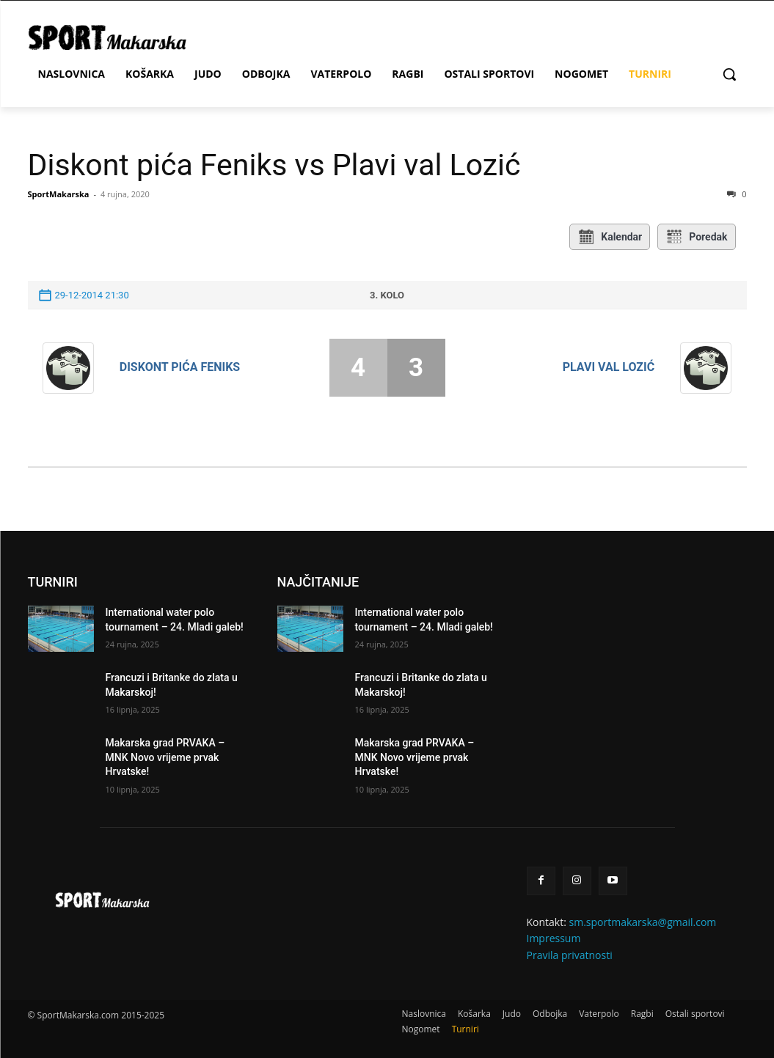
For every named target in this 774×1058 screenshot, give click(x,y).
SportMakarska (59, 193)
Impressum (554, 938)
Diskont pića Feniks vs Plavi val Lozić (274, 165)
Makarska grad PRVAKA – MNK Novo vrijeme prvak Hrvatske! (165, 757)
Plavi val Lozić (608, 367)
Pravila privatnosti (570, 955)
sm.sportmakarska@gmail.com (643, 922)
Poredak (696, 237)
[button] (729, 74)
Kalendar (609, 237)
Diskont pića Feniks (180, 367)
